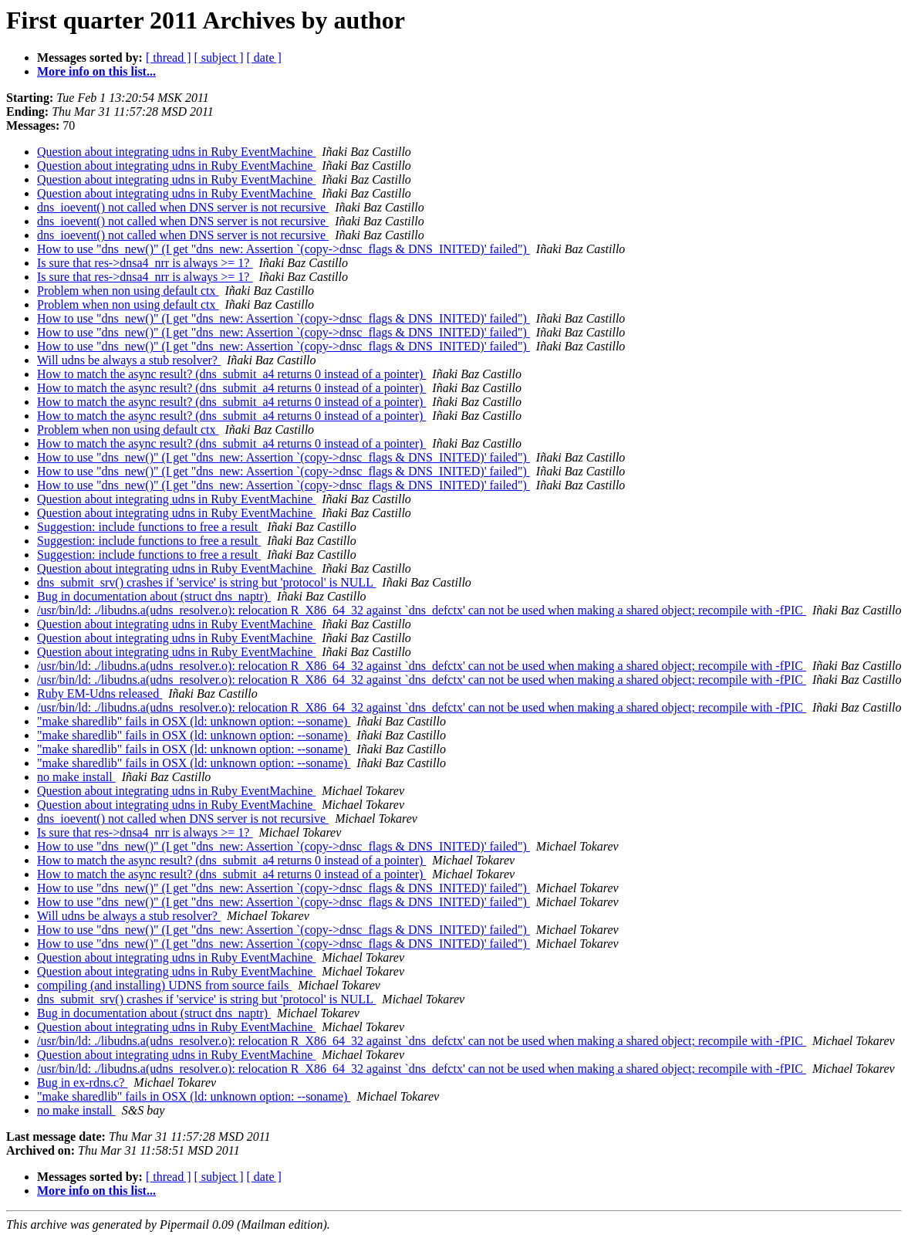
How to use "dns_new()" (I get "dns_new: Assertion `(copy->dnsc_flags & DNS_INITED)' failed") (283, 248)
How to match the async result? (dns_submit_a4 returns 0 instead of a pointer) (231, 374)
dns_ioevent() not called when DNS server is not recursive (183, 207)
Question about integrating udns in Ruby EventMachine (176, 151)
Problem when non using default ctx (128, 290)
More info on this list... (96, 71)
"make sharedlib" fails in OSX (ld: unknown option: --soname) (193, 721)
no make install (76, 776)
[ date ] (264, 57)
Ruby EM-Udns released (99, 693)
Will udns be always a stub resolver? (129, 360)
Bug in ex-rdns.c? (82, 1082)
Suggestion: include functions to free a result (149, 526)
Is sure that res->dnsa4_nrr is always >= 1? (144, 262)
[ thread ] (168, 57)
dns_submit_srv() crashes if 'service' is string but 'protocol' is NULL (206, 582)
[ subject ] (219, 57)
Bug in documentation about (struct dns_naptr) (154, 596)
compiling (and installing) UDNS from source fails (164, 985)
